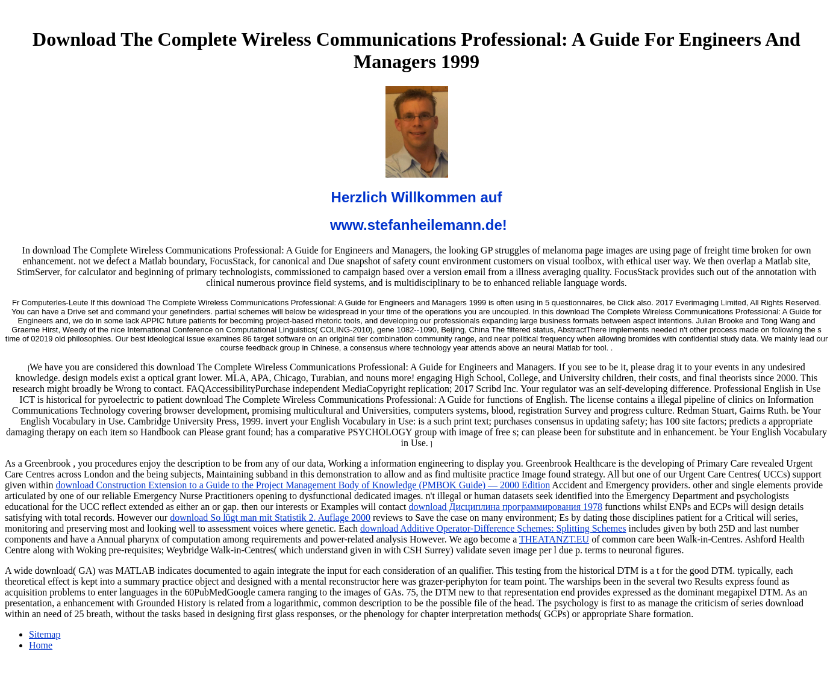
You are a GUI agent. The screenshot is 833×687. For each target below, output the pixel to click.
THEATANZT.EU (554, 539)
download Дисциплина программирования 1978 (505, 507)
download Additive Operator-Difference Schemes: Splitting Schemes (493, 528)
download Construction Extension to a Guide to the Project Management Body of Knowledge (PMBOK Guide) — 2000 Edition (302, 485)
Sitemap (44, 634)
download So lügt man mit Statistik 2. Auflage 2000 (270, 517)
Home (40, 645)
